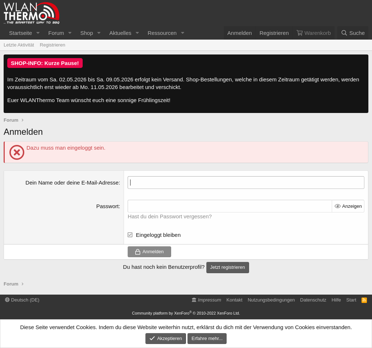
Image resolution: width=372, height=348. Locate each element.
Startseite (20, 33)
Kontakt (235, 300)
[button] (38, 33)
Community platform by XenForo (186, 313)
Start (351, 300)
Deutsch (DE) (22, 300)
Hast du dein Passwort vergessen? (170, 216)
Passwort (107, 206)
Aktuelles (120, 33)
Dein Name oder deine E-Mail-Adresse (72, 182)
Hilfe (336, 300)
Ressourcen (162, 33)
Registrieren (52, 45)
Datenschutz (313, 300)
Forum (56, 33)
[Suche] (352, 33)
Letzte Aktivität (19, 45)
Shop (86, 33)
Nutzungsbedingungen (271, 300)
